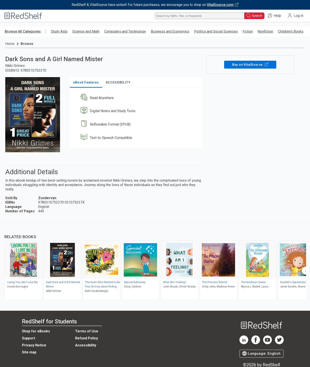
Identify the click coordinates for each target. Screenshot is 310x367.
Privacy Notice (34, 345)
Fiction (248, 31)
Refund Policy (86, 338)
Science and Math (85, 31)
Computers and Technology (125, 31)
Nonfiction (265, 31)
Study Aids (59, 31)
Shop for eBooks (36, 331)
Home (9, 44)
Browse (27, 44)
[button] (136, 98)
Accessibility (85, 345)
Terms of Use (86, 331)
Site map (29, 352)
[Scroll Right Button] (306, 271)
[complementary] (155, 262)
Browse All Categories (23, 31)
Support (28, 338)
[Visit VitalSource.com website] (155, 5)
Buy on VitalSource (250, 65)
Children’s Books (290, 31)
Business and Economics (170, 31)
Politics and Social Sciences (216, 31)
